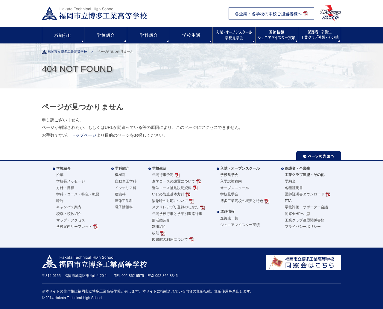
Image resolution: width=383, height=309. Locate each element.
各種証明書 (294, 188)
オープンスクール (234, 188)
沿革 (59, 175)
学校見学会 (229, 194)
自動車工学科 (125, 181)
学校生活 (191, 35)
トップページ (83, 135)
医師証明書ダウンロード (304, 194)
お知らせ (63, 35)
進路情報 (277, 35)
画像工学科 (124, 201)
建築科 (120, 194)
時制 (59, 201)
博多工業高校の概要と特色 (241, 201)
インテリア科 (125, 188)
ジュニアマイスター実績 (240, 225)
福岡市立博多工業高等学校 (67, 51)
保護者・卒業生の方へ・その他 (319, 35)
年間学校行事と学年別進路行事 (177, 214)
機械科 (120, 175)
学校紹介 (105, 35)
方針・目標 (65, 188)
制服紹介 (159, 226)
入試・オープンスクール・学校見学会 (234, 35)
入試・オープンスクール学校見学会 (240, 171)
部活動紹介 (161, 220)
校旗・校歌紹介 (68, 214)
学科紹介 (148, 35)
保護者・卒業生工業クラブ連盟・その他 (304, 171)
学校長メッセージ (70, 181)
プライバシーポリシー (303, 226)
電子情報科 (124, 207)
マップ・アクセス (70, 220)
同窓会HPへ (294, 214)
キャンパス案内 (68, 207)
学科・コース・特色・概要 (77, 194)
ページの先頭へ (318, 155)
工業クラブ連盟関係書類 (304, 220)
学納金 (290, 181)
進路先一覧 (229, 218)
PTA (288, 201)
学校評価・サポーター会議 (306, 207)
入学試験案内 (231, 181)
